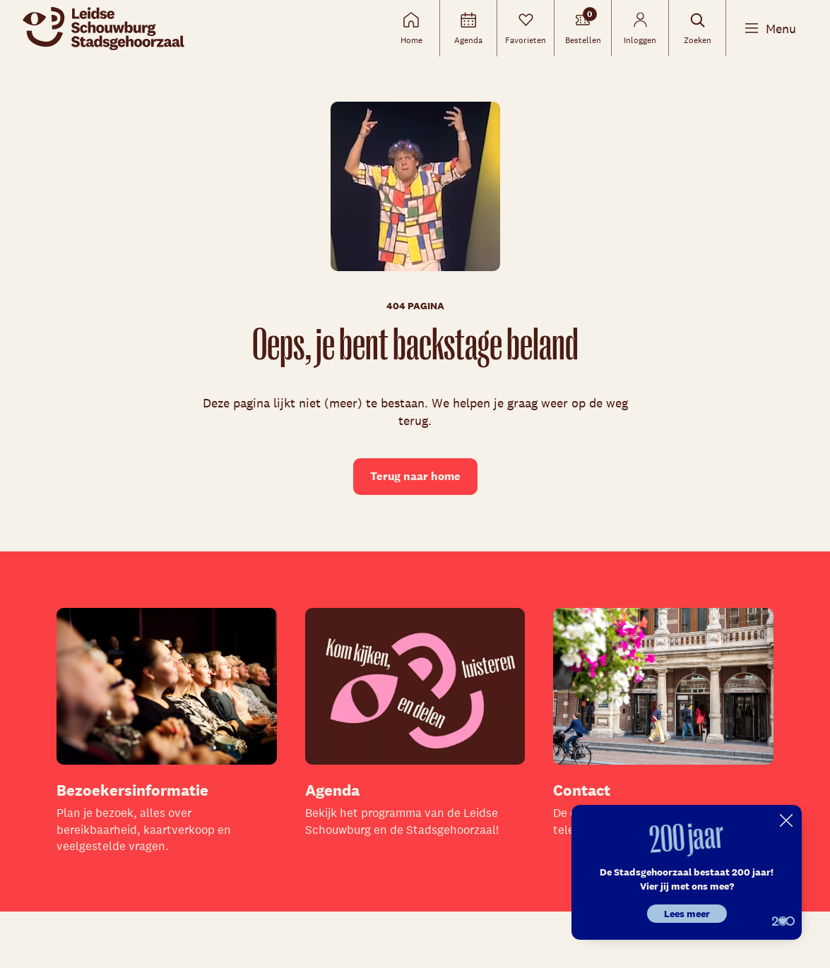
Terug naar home (415, 476)
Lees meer (687, 913)
